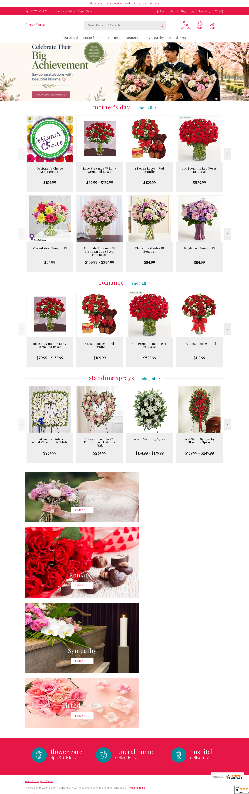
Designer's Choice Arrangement (50, 170)
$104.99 (50, 182)
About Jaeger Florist (39, 651)
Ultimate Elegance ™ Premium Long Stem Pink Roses (99, 251)
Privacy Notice (173, 790)
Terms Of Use (155, 790)
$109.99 (149, 182)
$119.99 (199, 357)
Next (227, 154)
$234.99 (49, 453)
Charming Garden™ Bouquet (149, 249)
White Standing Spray (149, 439)
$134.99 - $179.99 (149, 453)
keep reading (137, 657)
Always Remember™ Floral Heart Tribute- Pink (99, 442)
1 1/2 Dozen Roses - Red (199, 344)
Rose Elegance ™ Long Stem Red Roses (99, 170)
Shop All (145, 107)
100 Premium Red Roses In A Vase (199, 170)
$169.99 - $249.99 (199, 453)
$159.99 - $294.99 (99, 262)
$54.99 (49, 262)
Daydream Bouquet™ (199, 248)
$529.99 (199, 182)
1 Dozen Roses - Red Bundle (149, 170)
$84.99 (149, 262)
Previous (21, 154)
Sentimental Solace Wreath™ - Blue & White (50, 440)
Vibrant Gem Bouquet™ (50, 248)
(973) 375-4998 (39, 11)
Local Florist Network (196, 790)
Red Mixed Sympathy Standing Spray (199, 440)
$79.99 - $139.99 (99, 182)
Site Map (215, 790)
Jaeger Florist (35, 24)
